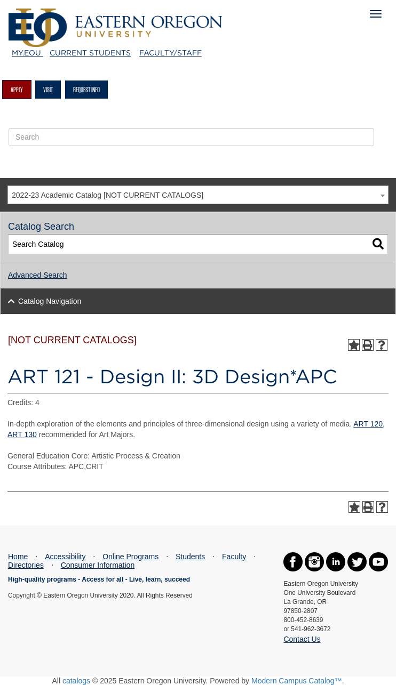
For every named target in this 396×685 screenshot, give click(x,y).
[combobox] (198, 195)
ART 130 (22, 434)
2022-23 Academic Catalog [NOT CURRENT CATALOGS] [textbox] (107, 195)
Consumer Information (98, 565)
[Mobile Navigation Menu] (375, 14)
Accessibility (65, 556)
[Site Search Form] (191, 137)
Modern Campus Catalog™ (296, 680)
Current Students (90, 53)
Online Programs (130, 556)
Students (190, 556)
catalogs (76, 680)
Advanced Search (37, 275)
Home (18, 556)
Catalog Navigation (49, 301)
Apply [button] (17, 89)
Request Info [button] (86, 89)
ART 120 (368, 424)
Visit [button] (48, 89)
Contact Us (301, 639)
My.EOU (27, 53)
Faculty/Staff (170, 53)
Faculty (234, 556)
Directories (26, 565)
